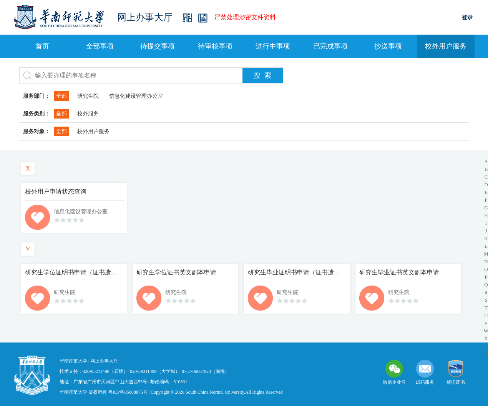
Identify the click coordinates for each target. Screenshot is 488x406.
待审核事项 (215, 46)
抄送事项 (388, 46)
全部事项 (100, 46)
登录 (467, 17)
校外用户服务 (445, 46)
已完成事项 (330, 46)
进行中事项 (273, 46)
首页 (42, 46)
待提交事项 (157, 46)
